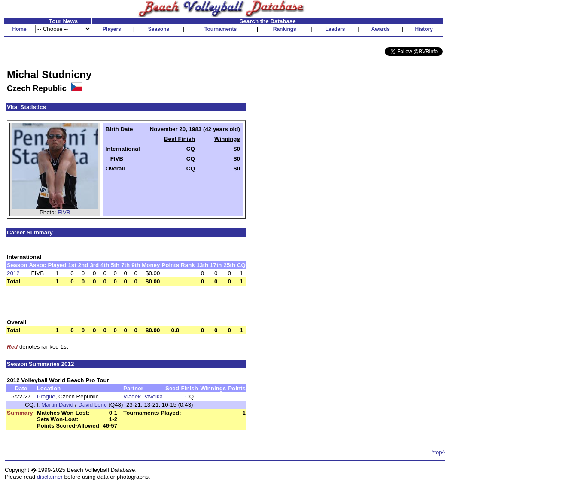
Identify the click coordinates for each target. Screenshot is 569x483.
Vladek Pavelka (143, 396)
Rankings (284, 29)
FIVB (64, 212)
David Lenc (92, 404)
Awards (380, 29)
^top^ (438, 452)
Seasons (158, 29)
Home (19, 29)
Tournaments (220, 29)
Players (112, 29)
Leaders (335, 29)
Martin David (57, 404)
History (424, 29)
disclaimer (50, 477)
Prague (46, 396)
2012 (13, 273)
